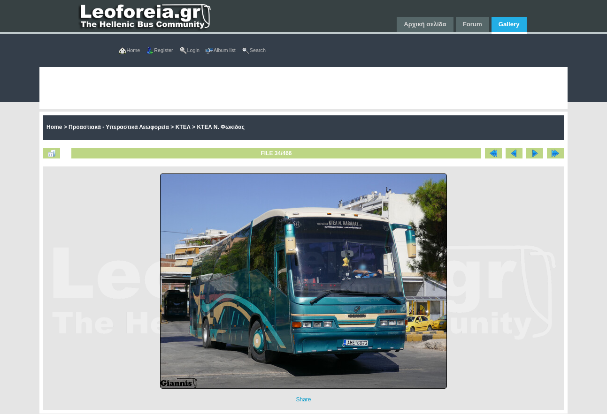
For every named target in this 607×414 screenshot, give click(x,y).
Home (54, 127)
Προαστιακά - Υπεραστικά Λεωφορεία (119, 127)
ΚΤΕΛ (183, 127)
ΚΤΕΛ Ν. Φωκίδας (221, 127)
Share (303, 399)
